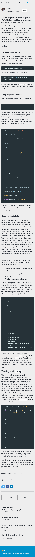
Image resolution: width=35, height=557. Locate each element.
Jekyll (18, 553)
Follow (24, 10)
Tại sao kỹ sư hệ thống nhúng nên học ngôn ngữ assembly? (17, 526)
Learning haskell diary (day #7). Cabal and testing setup (16, 18)
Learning (22, 473)
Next (25, 497)
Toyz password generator (9, 518)
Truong (8, 8)
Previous (9, 497)
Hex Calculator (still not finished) (12, 535)
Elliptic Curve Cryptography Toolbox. (13, 510)
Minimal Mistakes (25, 553)
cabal (9, 473)
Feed (3, 550)
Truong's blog (6, 3)
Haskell (15, 473)
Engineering (14, 477)
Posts (21, 3)
